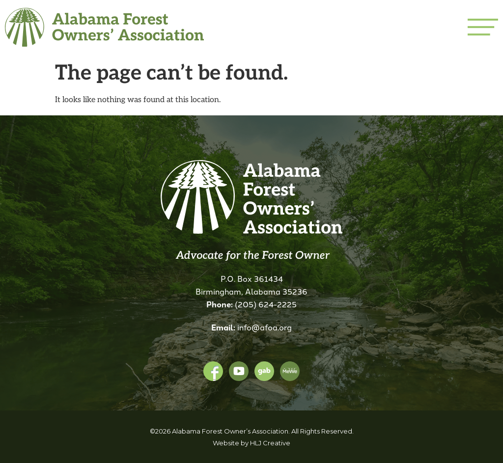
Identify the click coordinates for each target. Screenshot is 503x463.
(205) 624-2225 (266, 304)
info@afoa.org (264, 327)
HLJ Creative (270, 443)
